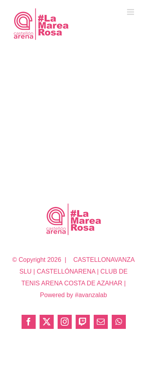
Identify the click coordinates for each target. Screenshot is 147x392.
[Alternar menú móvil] (131, 12)
